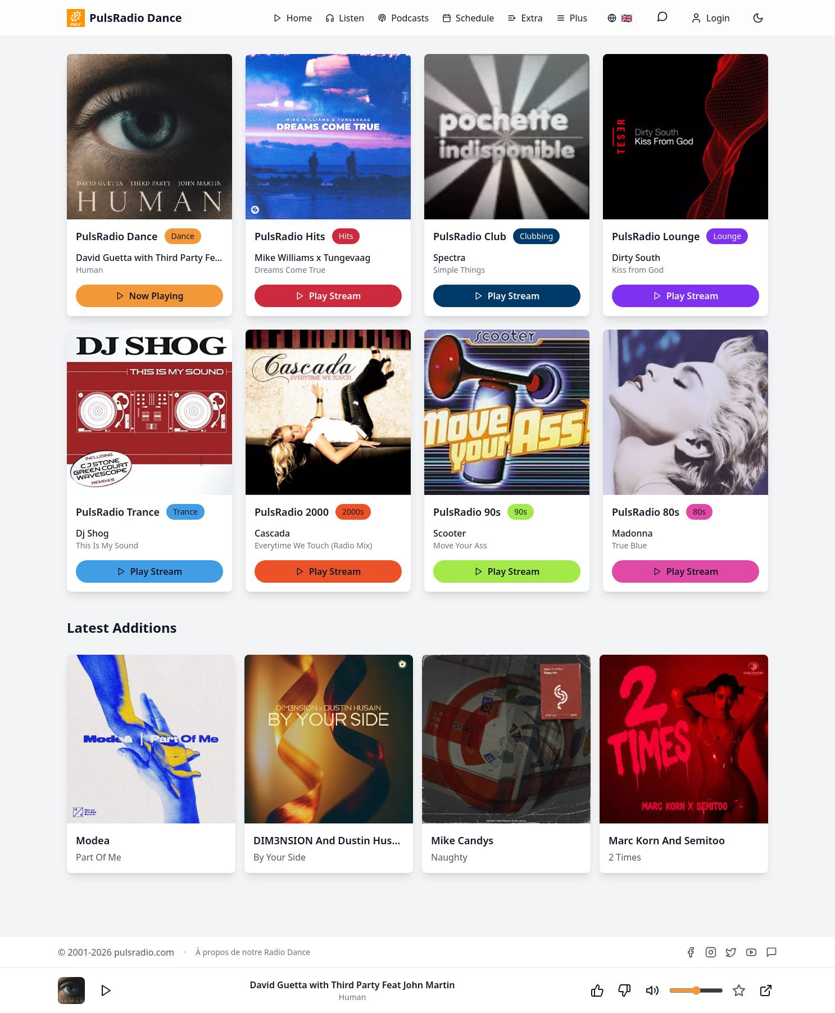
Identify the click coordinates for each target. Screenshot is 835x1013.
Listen (344, 18)
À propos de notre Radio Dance (253, 952)
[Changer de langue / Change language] (620, 18)
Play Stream (328, 296)
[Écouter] (106, 990)
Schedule (468, 18)
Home (292, 18)
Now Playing (150, 296)
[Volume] (696, 990)
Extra (524, 18)
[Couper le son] (652, 990)
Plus (571, 18)
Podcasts (403, 18)
